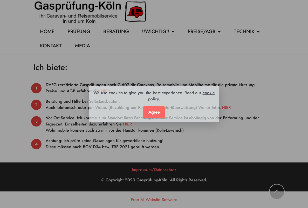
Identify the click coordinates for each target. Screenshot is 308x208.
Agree (154, 112)
